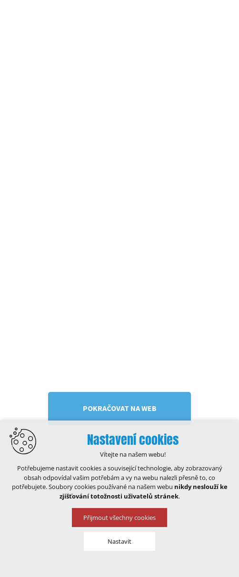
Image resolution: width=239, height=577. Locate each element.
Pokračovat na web (120, 408)
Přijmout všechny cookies (119, 517)
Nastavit (119, 541)
